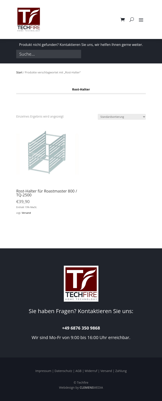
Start (19, 72)
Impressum (43, 371)
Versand (26, 212)
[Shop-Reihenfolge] (122, 117)
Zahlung (121, 371)
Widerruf (91, 371)
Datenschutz (63, 371)
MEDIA (91, 387)
